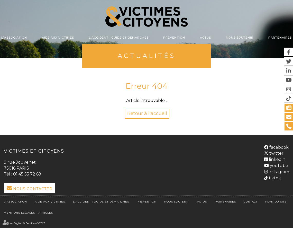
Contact (251, 201)
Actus (205, 37)
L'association (14, 37)
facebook (278, 147)
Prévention (174, 37)
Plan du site (276, 201)
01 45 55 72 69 (27, 174)
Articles (46, 212)
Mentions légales (19, 212)
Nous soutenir (239, 37)
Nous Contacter (32, 189)
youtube (278, 165)
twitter (275, 153)
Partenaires (280, 37)
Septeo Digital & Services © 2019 (24, 223)
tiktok (274, 178)
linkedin (276, 159)
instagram (278, 171)
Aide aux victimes (58, 37)
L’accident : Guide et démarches (119, 37)
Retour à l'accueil (147, 113)
